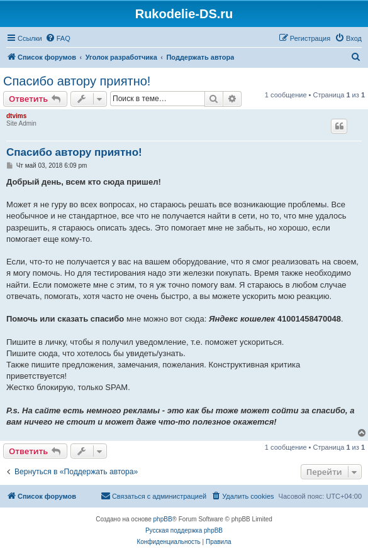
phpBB (162, 519)
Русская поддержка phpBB (184, 530)
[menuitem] (57, 38)
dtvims (16, 115)
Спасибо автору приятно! (76, 81)
